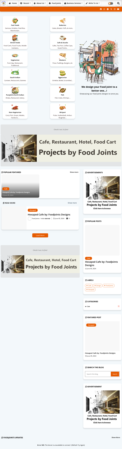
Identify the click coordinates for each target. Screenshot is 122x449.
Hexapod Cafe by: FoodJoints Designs (16, 157)
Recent (24, 3)
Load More (40, 200)
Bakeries (39, 25)
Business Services (72, 3)
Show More (116, 402)
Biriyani (64, 77)
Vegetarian (39, 43)
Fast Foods (14, 25)
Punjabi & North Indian (64, 60)
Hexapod (91, 255)
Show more (74, 137)
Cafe (89, 251)
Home (13, 3)
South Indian (14, 60)
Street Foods (64, 25)
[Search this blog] (98, 339)
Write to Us (92, 3)
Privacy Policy (113, 444)
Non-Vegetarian (39, 77)
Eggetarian (39, 60)
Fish (13, 77)
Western (64, 43)
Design (98, 251)
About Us (39, 3)
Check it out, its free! (61, 95)
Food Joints (55, 3)
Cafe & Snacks (13, 43)
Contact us (103, 444)
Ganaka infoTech (19, 444)
